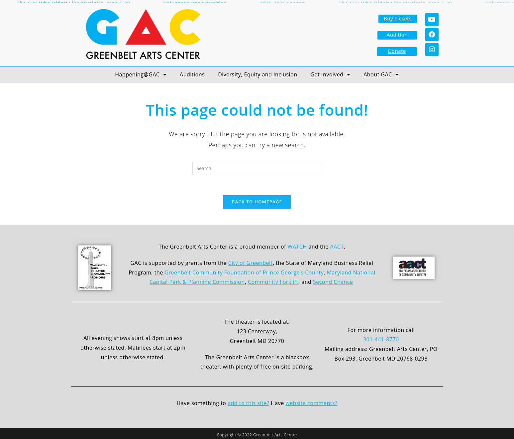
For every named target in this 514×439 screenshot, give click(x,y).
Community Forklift (273, 279)
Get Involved (330, 72)
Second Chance (333, 279)
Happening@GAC (140, 72)
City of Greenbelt (250, 260)
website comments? (311, 400)
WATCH (297, 244)
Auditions (192, 72)
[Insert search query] (257, 166)
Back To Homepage (257, 199)
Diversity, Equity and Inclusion (257, 72)
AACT (337, 244)
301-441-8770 (381, 337)
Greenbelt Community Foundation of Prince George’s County (244, 270)
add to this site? (248, 400)
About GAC (381, 72)
